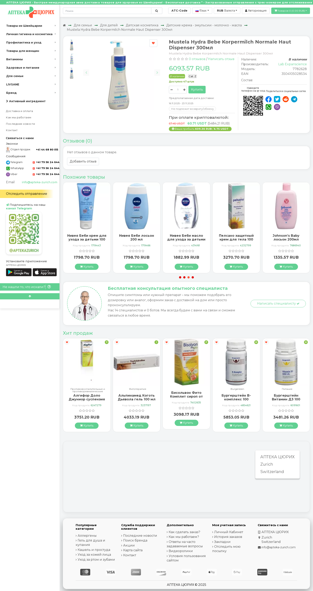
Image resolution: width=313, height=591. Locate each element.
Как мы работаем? (184, 537)
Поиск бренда (135, 540)
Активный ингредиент (26, 101)
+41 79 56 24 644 (46, 162)
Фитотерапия (137, 389)
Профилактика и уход (24, 42)
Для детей (109, 25)
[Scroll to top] (29, 296)
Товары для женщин (22, 51)
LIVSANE (12, 84)
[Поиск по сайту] (156, 10)
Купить (197, 89)
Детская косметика (142, 25)
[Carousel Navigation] (121, 69)
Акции (129, 545)
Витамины (14, 59)
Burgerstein (237, 389)
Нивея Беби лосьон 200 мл (136, 237)
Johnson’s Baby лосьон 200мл (286, 237)
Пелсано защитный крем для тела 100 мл (236, 239)
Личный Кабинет (228, 532)
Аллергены (87, 536)
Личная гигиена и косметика (29, 34)
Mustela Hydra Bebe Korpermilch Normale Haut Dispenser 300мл (119, 30)
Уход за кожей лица (94, 554)
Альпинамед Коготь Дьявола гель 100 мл (137, 397)
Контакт (12, 130)
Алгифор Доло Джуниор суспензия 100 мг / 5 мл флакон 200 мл (86, 401)
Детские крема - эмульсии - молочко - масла (204, 25)
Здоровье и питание (22, 67)
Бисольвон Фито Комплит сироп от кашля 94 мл (186, 396)
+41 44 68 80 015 (47, 149)
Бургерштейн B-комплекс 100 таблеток (236, 399)
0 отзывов (197, 59)
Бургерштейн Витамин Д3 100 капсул (286, 399)
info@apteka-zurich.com (39, 182)
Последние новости (20, 123)
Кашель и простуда (94, 550)
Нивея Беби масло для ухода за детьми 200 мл (186, 239)
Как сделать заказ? (184, 532)
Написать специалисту (278, 303)
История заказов (228, 537)
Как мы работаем (18, 117)
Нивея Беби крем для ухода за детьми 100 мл (86, 239)
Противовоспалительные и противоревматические (87, 390)
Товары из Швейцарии (24, 26)
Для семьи (14, 76)
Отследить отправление (26, 194)
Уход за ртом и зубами (96, 559)
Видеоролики (181, 551)
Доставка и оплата (19, 111)
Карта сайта (133, 550)
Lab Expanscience (292, 64)
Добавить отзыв (83, 161)
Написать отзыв (221, 59)
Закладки (222, 542)
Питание (287, 389)
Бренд (11, 93)
